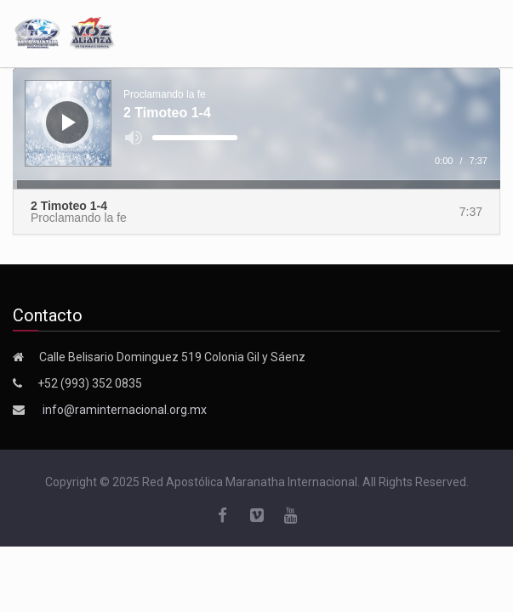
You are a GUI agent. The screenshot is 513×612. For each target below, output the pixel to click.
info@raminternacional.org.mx (125, 409)
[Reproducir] (69, 122)
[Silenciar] (133, 138)
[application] (256, 128)
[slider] (194, 137)
